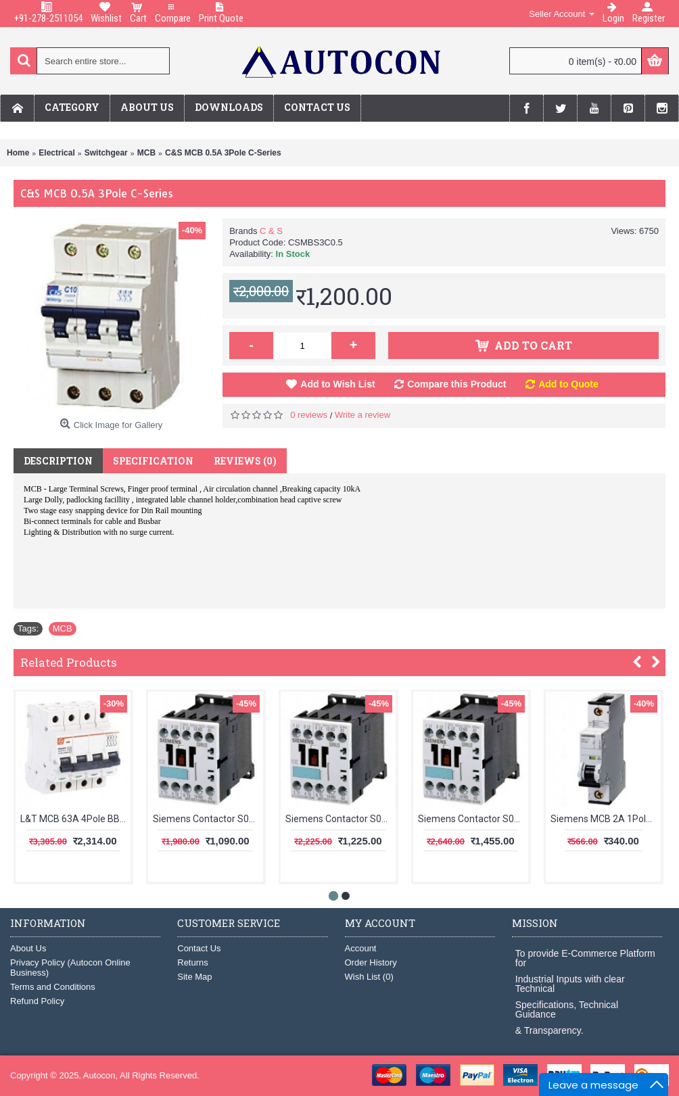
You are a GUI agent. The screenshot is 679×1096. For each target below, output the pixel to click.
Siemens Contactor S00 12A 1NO (340, 818)
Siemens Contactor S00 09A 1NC (208, 818)
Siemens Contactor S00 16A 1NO (473, 818)
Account (361, 948)
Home (18, 153)
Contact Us (198, 948)
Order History (371, 962)
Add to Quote (568, 384)
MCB (146, 153)
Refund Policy (37, 1001)
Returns (192, 962)
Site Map (194, 977)
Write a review (362, 415)
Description (58, 460)
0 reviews (308, 415)
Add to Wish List (337, 384)
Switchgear (106, 153)
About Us (28, 948)
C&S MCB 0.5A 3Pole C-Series (223, 153)
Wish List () (369, 977)
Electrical (56, 153)
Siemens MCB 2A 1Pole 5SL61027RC (606, 818)
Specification (153, 460)
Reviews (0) (245, 460)
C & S (271, 231)
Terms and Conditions (52, 987)
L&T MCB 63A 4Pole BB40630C (75, 818)
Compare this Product (456, 384)
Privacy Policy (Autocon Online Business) (70, 967)
